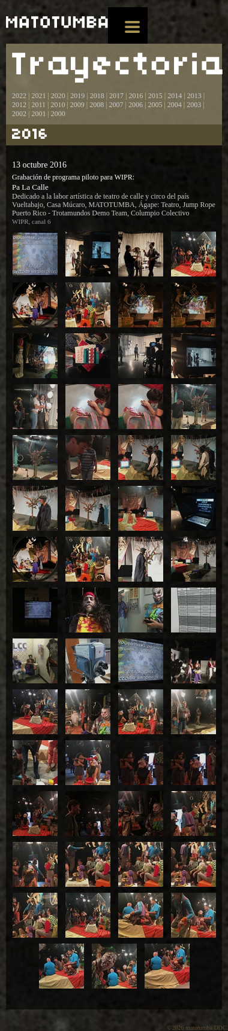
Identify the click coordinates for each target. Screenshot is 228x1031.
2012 (19, 105)
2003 (194, 105)
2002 (19, 114)
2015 (155, 96)
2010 (57, 105)
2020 (58, 96)
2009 (77, 105)
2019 (77, 96)
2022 (19, 96)
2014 (174, 96)
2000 (58, 114)
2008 (96, 105)
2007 (116, 105)
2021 (38, 96)
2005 (155, 105)
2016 (135, 96)
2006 (135, 105)
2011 (38, 105)
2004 (174, 105)
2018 (97, 96)
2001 (38, 114)
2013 (194, 96)
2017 (115, 96)
